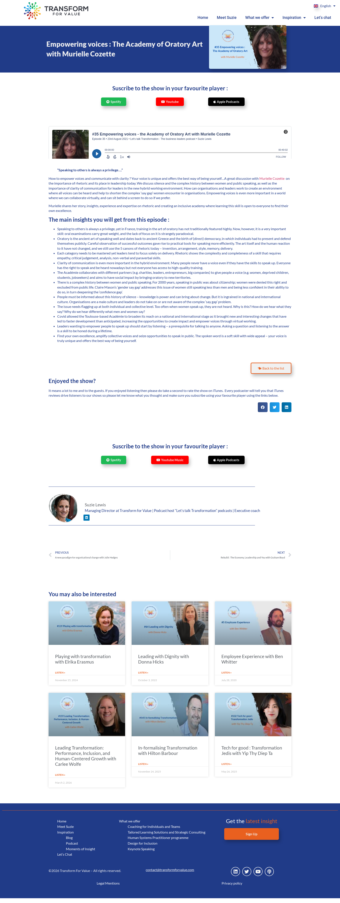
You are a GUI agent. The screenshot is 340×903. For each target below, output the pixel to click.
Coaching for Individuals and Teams (155, 831)
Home (206, 17)
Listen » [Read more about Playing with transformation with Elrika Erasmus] (61, 677)
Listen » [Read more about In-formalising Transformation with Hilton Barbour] (144, 768)
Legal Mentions (108, 888)
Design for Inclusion (143, 853)
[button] (263, 412)
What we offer (261, 17)
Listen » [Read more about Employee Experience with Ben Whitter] (227, 677)
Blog (69, 842)
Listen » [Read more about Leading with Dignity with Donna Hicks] (144, 677)
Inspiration (295, 17)
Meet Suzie (229, 17)
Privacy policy (231, 888)
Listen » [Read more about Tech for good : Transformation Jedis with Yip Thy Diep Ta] (227, 768)
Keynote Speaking (142, 859)
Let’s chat (323, 17)
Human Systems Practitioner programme (159, 848)
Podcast (72, 848)
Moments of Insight (80, 853)
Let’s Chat (65, 859)
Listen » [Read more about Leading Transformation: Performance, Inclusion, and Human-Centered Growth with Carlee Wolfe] (61, 779)
